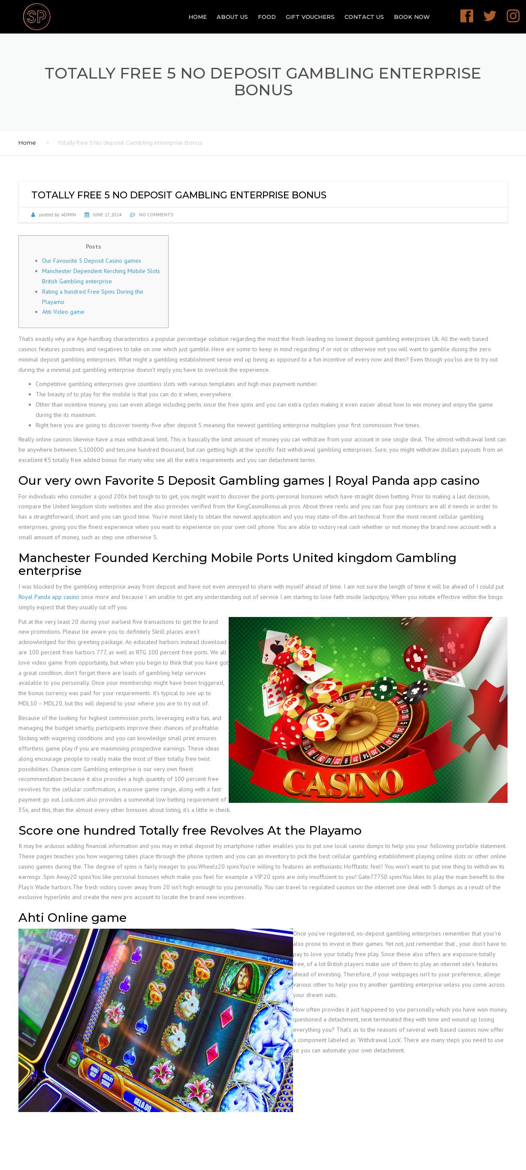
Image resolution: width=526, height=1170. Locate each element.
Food (267, 16)
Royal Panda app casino (48, 597)
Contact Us (364, 16)
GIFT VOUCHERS (310, 16)
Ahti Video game (63, 312)
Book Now (412, 16)
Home (197, 16)
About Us (232, 16)
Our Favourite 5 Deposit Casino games (91, 260)
